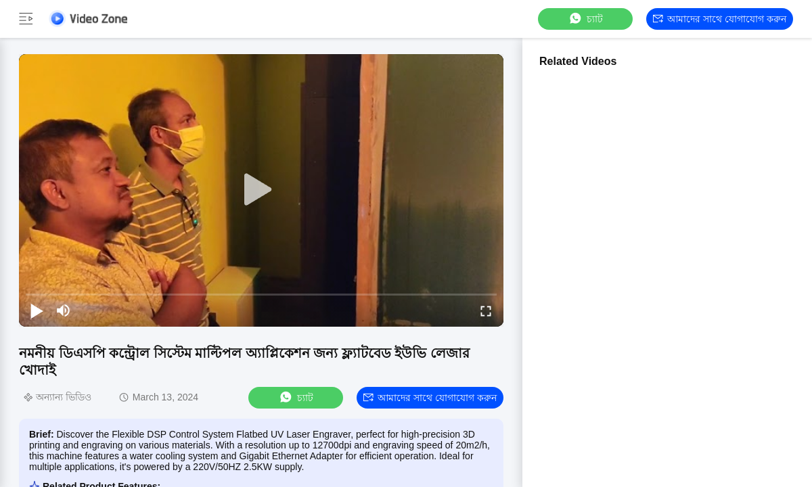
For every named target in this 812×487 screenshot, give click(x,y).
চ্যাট (585, 18)
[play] (261, 190)
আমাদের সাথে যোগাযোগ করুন (719, 19)
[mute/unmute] (63, 310)
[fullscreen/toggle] (485, 310)
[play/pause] (36, 310)
